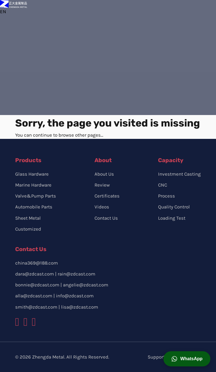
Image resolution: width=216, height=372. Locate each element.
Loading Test (171, 218)
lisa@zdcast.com (79, 307)
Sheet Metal (28, 218)
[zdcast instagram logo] (25, 322)
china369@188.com (36, 263)
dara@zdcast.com (34, 274)
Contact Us (106, 218)
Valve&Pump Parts (35, 196)
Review (102, 185)
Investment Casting (179, 174)
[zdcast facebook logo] (17, 322)
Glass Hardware (32, 174)
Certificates (107, 196)
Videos (101, 207)
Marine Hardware (33, 185)
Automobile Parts (33, 207)
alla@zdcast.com (33, 295)
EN (3, 11)
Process (166, 196)
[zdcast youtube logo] (34, 322)
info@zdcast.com (75, 295)
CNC (162, 185)
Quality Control (174, 207)
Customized (28, 229)
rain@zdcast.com (76, 274)
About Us (104, 174)
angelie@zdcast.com (85, 285)
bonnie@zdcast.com (37, 285)
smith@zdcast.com (36, 307)
